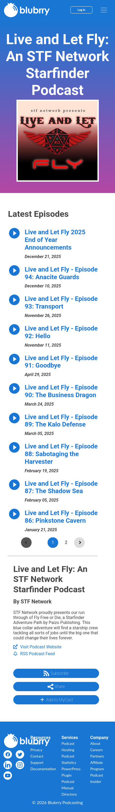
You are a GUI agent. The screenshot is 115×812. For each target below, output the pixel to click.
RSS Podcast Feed (34, 653)
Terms (35, 743)
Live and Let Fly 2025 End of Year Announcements (55, 239)
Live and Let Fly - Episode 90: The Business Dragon (61, 391)
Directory (69, 794)
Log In (81, 10)
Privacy (36, 749)
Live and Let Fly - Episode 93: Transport (61, 302)
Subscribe (56, 673)
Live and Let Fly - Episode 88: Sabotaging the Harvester (61, 454)
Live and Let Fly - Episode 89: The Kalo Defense (61, 420)
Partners (97, 756)
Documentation (43, 769)
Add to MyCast (56, 700)
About (95, 743)
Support (36, 762)
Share (56, 687)
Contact (36, 756)
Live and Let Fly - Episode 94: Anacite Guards (61, 273)
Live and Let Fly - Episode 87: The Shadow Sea (61, 487)
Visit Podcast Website (37, 646)
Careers (96, 749)
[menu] (104, 10)
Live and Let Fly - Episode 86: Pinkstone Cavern (61, 516)
